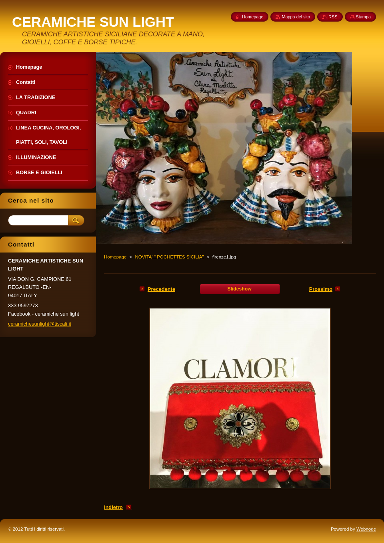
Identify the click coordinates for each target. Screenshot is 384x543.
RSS (332, 16)
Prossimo (320, 289)
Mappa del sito (296, 16)
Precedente (161, 289)
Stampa (363, 16)
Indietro (113, 507)
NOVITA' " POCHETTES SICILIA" (169, 257)
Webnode (366, 529)
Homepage (115, 257)
